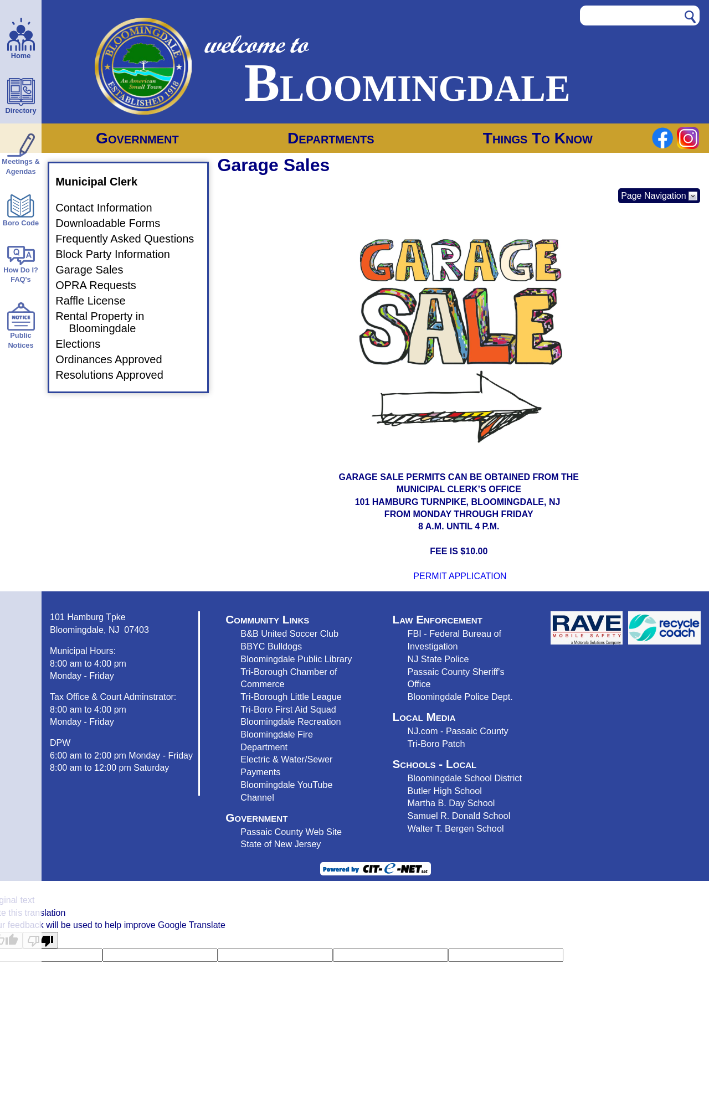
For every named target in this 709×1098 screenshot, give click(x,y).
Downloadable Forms (114, 223)
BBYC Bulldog (268, 646)
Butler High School (445, 791)
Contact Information (110, 208)
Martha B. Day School (451, 803)
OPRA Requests (102, 285)
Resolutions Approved (116, 375)
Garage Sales (96, 270)
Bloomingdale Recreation (290, 721)
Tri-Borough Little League (290, 697)
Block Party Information (119, 254)
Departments (330, 138)
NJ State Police (438, 659)
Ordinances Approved (115, 359)
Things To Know (538, 138)
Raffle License (97, 301)
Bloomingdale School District (465, 778)
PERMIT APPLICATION (459, 576)
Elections (84, 344)
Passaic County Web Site (291, 832)
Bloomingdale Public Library (296, 659)
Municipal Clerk (103, 182)
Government (137, 138)
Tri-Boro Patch (436, 744)
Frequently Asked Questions (131, 239)
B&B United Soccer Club (289, 633)
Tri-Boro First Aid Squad (288, 709)
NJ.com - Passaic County (458, 731)
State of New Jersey (280, 844)
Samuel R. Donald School (459, 816)
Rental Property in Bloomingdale (106, 322)
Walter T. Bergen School (456, 828)
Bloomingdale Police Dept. (460, 697)
